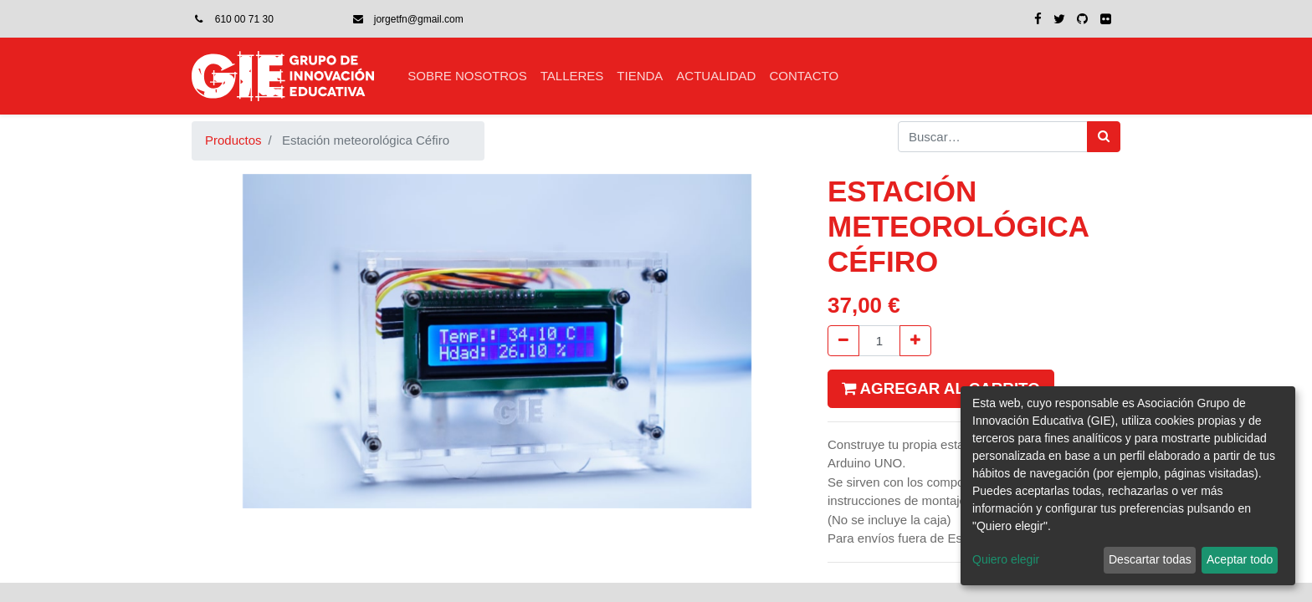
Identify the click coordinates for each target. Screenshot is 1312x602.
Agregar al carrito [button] (941, 388)
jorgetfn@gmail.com (419, 19)
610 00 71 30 (244, 19)
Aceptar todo (1240, 559)
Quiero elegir (1005, 559)
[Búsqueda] (1103, 136)
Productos (233, 140)
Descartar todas (1150, 559)
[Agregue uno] (915, 340)
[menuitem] (467, 76)
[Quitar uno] (843, 340)
